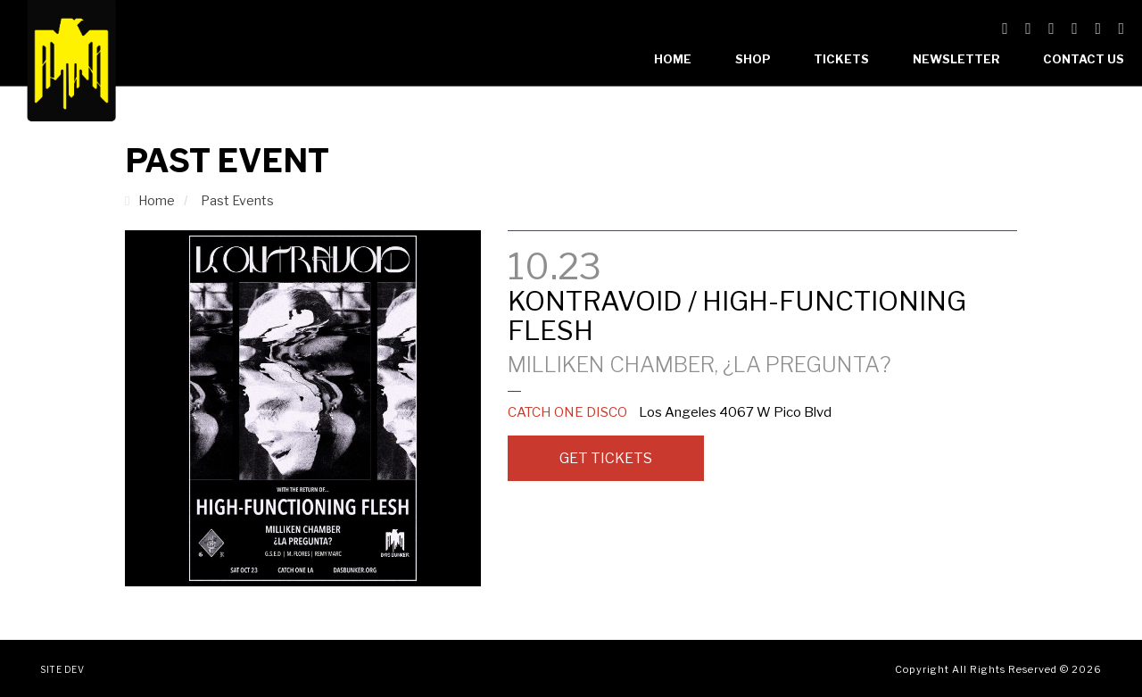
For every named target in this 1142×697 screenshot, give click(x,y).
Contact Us (1083, 59)
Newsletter (956, 59)
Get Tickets (605, 458)
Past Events (237, 200)
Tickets (841, 59)
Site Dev (62, 669)
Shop (753, 59)
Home (672, 59)
